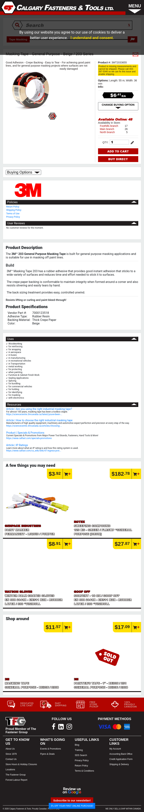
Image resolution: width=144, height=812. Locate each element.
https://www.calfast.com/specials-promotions (29, 438)
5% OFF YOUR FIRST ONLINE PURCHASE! (72, 805)
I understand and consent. (92, 38)
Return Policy (12, 206)
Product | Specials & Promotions (25, 432)
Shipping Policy (13, 210)
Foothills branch (109, 125)
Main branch (107, 129)
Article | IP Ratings (17, 445)
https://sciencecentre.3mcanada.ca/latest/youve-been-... (34, 414)
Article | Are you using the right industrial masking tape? (39, 409)
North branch (107, 132)
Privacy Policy (13, 217)
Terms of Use (12, 213)
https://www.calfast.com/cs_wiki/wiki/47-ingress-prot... (33, 450)
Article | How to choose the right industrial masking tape (39, 420)
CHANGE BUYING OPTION (118, 106)
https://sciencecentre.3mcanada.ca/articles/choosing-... (34, 426)
